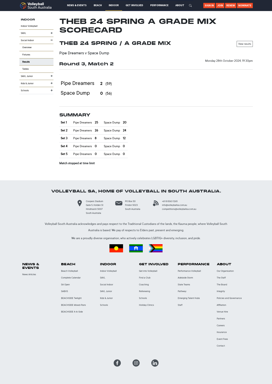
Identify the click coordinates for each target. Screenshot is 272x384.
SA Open (65, 284)
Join (220, 5)
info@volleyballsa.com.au (174, 205)
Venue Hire (222, 311)
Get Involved (154, 264)
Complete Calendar (71, 277)
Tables (25, 68)
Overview (27, 47)
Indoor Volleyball (29, 26)
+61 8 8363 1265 (170, 201)
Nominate (244, 5)
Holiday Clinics (146, 305)
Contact (221, 345)
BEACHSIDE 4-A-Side (72, 311)
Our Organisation (225, 270)
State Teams (184, 284)
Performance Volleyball (189, 270)
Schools (25, 90)
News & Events (31, 266)
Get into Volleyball (148, 270)
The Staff (221, 277)
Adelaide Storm (185, 277)
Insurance (222, 332)
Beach (68, 264)
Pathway (182, 291)
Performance (193, 264)
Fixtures (26, 54)
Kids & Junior (27, 83)
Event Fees (222, 339)
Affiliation (221, 305)
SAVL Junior (27, 76)
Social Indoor (27, 40)
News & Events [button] (77, 5)
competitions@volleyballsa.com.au (179, 209)
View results (244, 43)
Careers (221, 325)
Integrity (221, 291)
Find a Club (144, 277)
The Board (222, 284)
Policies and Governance (229, 298)
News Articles (29, 274)
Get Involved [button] (134, 5)
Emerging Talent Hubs (189, 298)
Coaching (144, 284)
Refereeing (144, 291)
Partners (221, 318)
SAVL (23, 33)
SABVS (64, 291)
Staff (180, 305)
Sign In (209, 5)
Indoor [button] (114, 5)
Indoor (108, 264)
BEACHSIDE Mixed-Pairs (73, 305)
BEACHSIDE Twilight (71, 298)
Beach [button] (98, 5)
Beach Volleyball (69, 270)
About (224, 264)
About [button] (179, 5)
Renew (230, 5)
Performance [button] (159, 5)
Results (26, 61)
